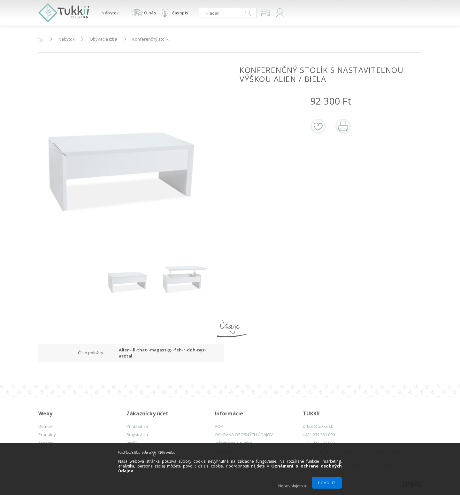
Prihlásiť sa (137, 426)
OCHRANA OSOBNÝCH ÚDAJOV (244, 434)
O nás (150, 13)
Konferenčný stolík (150, 39)
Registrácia (137, 434)
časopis (180, 13)
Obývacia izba (103, 39)
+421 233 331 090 (319, 434)
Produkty (47, 434)
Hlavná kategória (40, 39)
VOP (219, 426)
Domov (45, 426)
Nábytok (110, 13)
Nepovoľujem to (293, 486)
